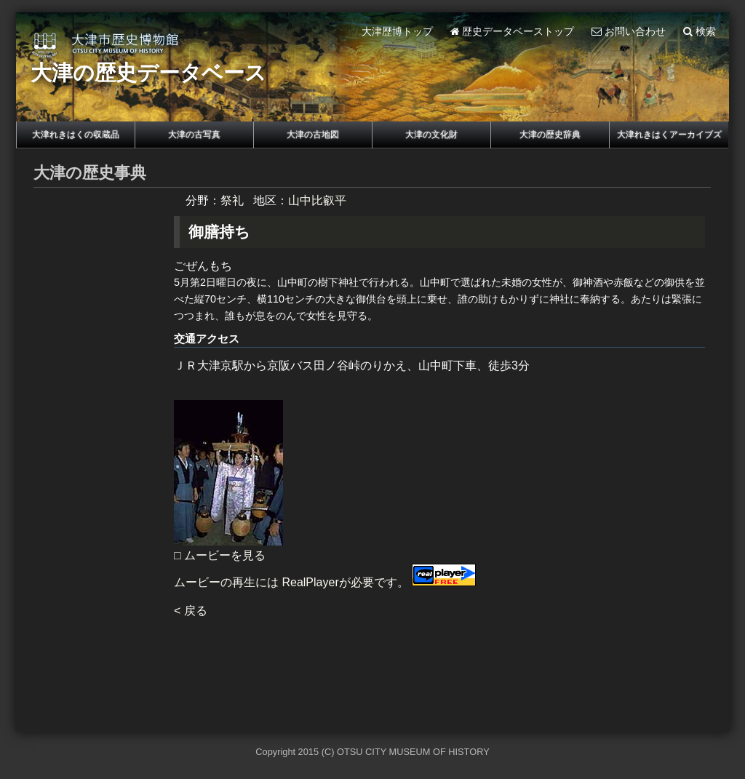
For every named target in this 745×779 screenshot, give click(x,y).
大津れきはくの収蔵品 (75, 134)
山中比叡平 (317, 200)
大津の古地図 (313, 134)
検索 (699, 31)
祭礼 (232, 200)
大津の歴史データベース (148, 72)
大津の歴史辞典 (550, 134)
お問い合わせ (628, 31)
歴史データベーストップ (512, 31)
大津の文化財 (431, 134)
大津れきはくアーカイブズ (669, 134)
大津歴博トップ (397, 31)
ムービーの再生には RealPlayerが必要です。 (325, 582)
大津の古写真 (194, 134)
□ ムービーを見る (220, 555)
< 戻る (190, 610)
